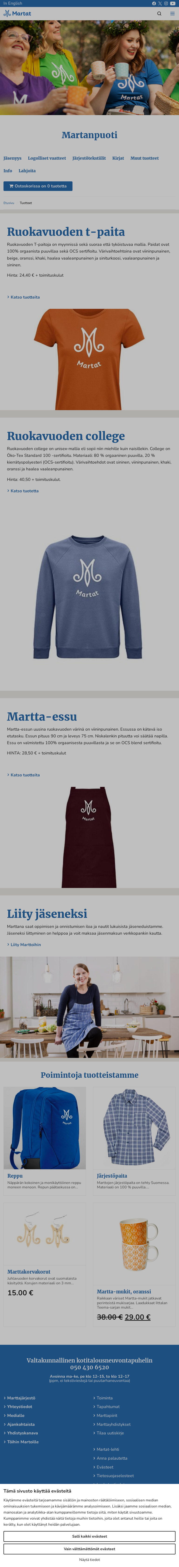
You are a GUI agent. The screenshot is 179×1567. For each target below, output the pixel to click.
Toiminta (105, 1402)
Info (8, 175)
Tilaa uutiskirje (110, 1437)
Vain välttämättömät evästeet (89, 1549)
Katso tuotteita (25, 301)
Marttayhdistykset (114, 1429)
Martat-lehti (108, 1454)
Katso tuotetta (25, 495)
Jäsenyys (12, 162)
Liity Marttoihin (26, 949)
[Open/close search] (159, 13)
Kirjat (121, 162)
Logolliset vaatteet (47, 162)
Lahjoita (28, 175)
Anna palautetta (112, 1462)
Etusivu (8, 207)
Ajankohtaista (21, 1429)
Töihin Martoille (23, 1446)
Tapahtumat (108, 1411)
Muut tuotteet (148, 162)
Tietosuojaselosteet (115, 1480)
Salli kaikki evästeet (89, 1536)
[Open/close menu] (172, 13)
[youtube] (173, 3)
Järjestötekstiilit (91, 162)
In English (12, 3)
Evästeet (105, 1471)
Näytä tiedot (89, 1559)
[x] (160, 3)
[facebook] (154, 3)
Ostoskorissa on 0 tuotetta (38, 190)
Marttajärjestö (21, 1402)
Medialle (15, 1420)
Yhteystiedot (19, 1411)
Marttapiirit (107, 1420)
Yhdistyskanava (22, 1437)
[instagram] (166, 3)
